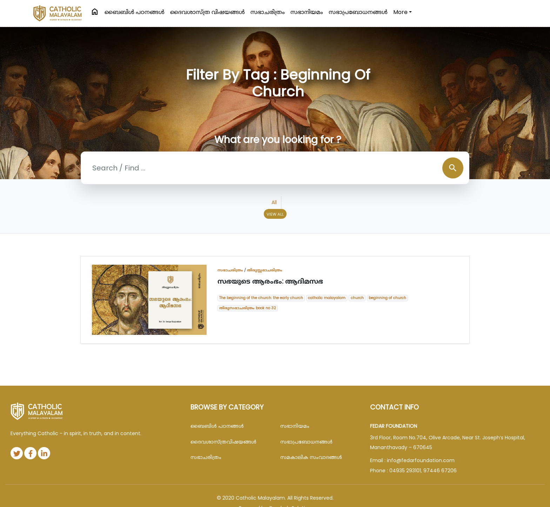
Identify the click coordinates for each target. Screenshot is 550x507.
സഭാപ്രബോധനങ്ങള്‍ (358, 12)
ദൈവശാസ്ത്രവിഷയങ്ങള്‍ (223, 441)
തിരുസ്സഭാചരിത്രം (264, 270)
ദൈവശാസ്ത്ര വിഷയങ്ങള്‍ (207, 12)
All (274, 202)
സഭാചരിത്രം (267, 12)
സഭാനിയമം (306, 12)
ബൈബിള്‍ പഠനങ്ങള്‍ (135, 12)
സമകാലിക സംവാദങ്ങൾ (311, 457)
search (453, 168)
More (400, 12)
